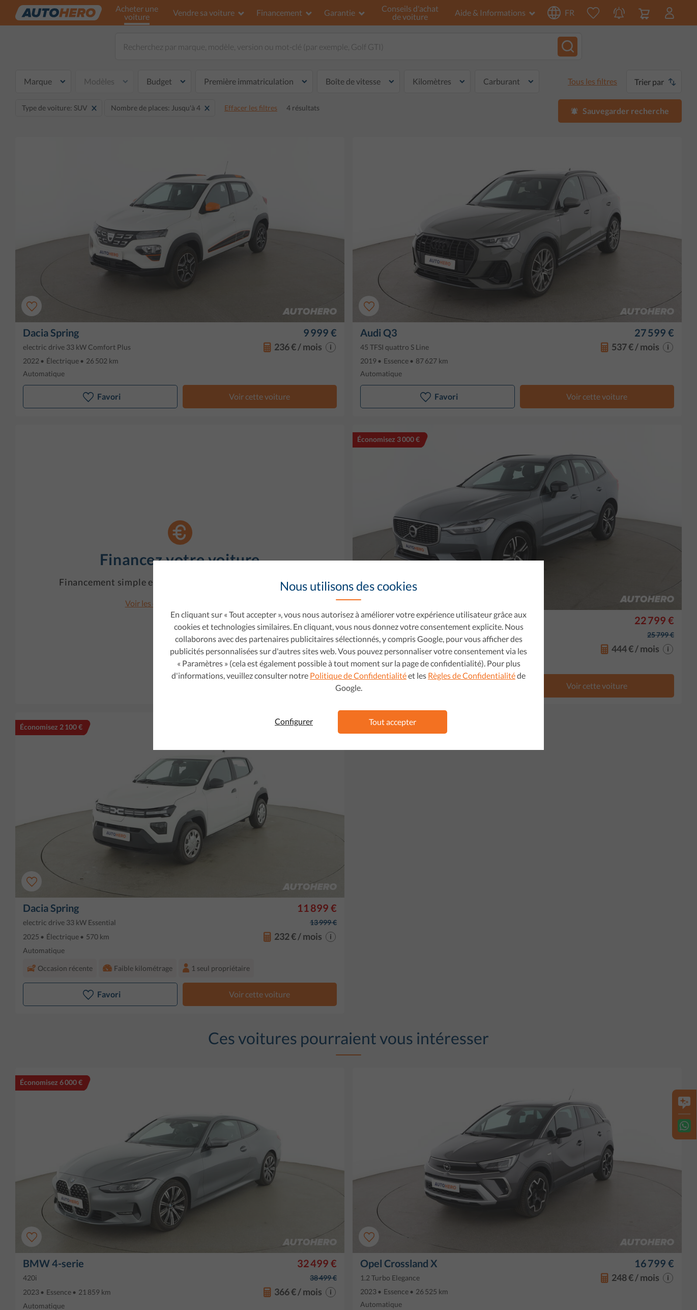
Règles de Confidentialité (471, 675)
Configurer (294, 721)
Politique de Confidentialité (358, 675)
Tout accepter (392, 722)
